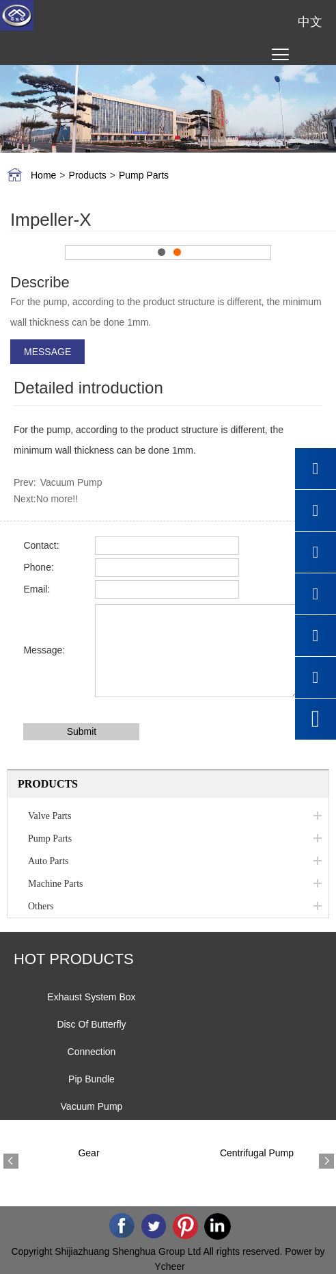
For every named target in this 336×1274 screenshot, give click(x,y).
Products (88, 175)
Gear (88, 1152)
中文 (310, 22)
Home (43, 175)
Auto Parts (48, 861)
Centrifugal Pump (257, 1152)
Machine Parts (55, 884)
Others (40, 906)
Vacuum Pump (71, 482)
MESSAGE (47, 351)
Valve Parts (49, 816)
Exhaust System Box (91, 996)
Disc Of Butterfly (91, 1024)
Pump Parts (144, 175)
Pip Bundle (91, 1079)
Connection (92, 1051)
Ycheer (169, 1266)
